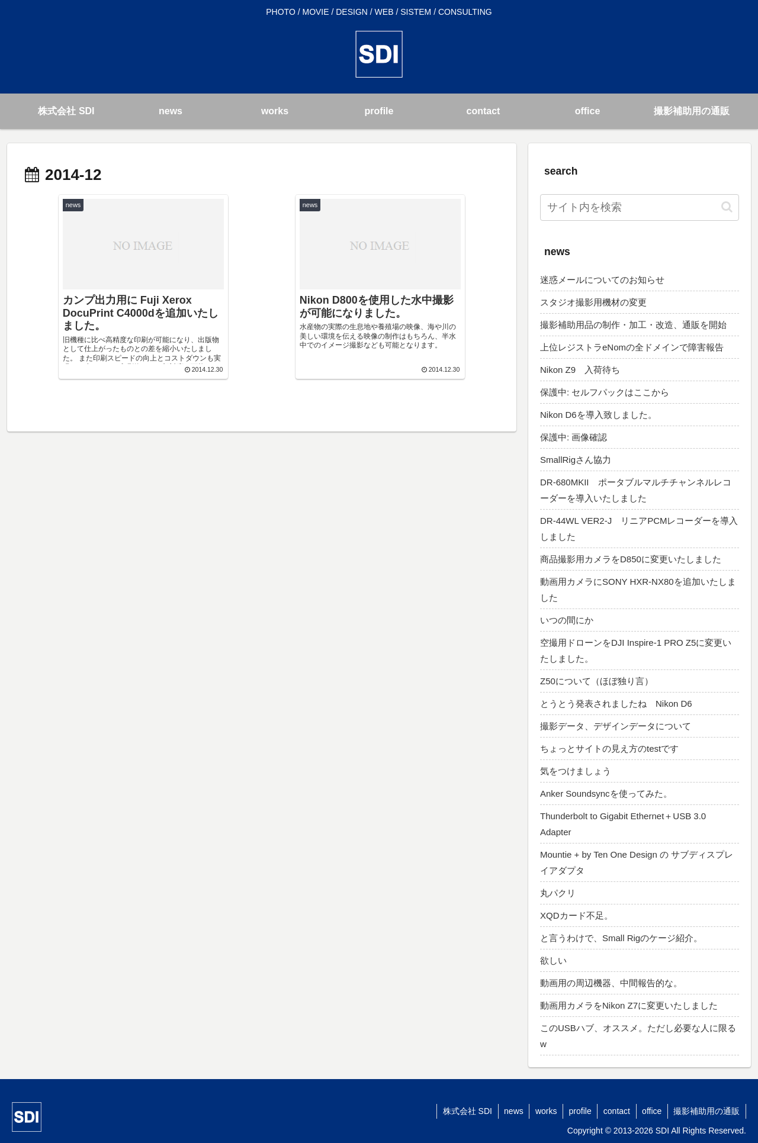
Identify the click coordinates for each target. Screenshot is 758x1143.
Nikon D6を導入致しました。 (598, 415)
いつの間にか (566, 620)
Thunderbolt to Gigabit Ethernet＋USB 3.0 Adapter (623, 824)
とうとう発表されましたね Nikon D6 (616, 703)
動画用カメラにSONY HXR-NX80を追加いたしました (638, 590)
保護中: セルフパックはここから (604, 392)
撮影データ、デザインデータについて (615, 726)
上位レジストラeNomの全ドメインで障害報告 (632, 347)
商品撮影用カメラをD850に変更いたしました (630, 559)
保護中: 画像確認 (573, 437)
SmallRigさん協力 (575, 460)
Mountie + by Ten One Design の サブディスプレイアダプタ (636, 862)
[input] (639, 207)
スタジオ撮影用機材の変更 (593, 302)
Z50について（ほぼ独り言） (596, 681)
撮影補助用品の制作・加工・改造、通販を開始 (633, 325)
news (511, 1111)
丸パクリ (558, 893)
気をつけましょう (575, 771)
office (651, 1111)
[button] (727, 207)
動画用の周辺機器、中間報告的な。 (611, 983)
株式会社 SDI (464, 1111)
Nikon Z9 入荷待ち (580, 370)
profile (578, 1111)
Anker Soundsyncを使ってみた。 (606, 793)
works (544, 1111)
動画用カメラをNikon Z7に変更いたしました (629, 1005)
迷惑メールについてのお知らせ (602, 280)
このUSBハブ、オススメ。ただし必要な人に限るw (638, 1036)
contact (615, 1111)
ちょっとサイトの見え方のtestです (609, 748)
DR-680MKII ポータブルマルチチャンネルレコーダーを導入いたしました (635, 490)
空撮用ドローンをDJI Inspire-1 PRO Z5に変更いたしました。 (635, 650)
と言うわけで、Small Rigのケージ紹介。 (621, 938)
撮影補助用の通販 (706, 1111)
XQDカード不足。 (576, 915)
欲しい (553, 960)
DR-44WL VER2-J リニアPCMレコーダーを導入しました (639, 529)
